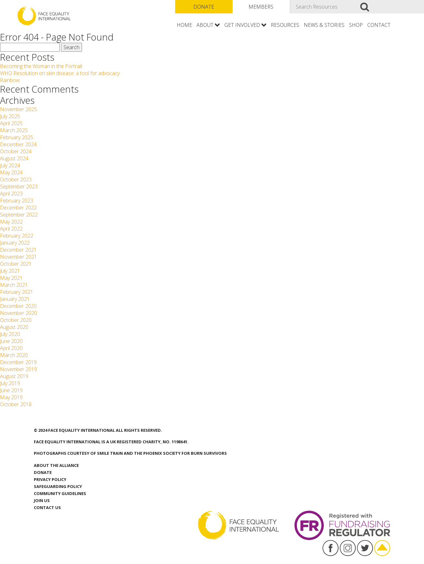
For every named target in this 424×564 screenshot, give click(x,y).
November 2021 (18, 256)
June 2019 (11, 390)
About (205, 24)
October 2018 (16, 404)
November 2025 (18, 109)
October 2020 (16, 320)
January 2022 (15, 242)
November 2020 (18, 312)
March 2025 (14, 130)
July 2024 (10, 165)
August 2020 (14, 327)
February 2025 (16, 137)
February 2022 (16, 235)
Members (261, 6)
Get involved (242, 24)
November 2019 (18, 369)
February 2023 (16, 200)
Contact (379, 24)
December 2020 (18, 305)
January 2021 (15, 298)
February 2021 (16, 291)
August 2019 (14, 376)
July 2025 (10, 116)
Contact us (47, 507)
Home (184, 24)
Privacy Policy (50, 479)
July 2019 (10, 383)
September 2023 (19, 186)
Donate (203, 6)
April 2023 (11, 193)
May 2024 (11, 172)
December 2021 (18, 249)
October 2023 (16, 179)
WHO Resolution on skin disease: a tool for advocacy (61, 73)
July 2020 (10, 334)
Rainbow (10, 80)
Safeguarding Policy (58, 486)
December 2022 (18, 207)
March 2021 (14, 284)
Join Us (42, 500)
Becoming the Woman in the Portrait (41, 66)
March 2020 (14, 355)
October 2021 (16, 263)
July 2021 (10, 270)
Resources (285, 24)
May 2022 (11, 221)
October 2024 (16, 151)
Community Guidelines (60, 493)
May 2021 (11, 277)
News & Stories (324, 24)
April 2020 (11, 348)
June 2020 (11, 341)
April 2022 (11, 228)
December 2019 (18, 362)
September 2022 (19, 214)
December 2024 (18, 144)
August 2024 (14, 158)
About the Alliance (56, 465)
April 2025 (11, 123)
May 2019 (11, 397)
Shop (356, 24)
